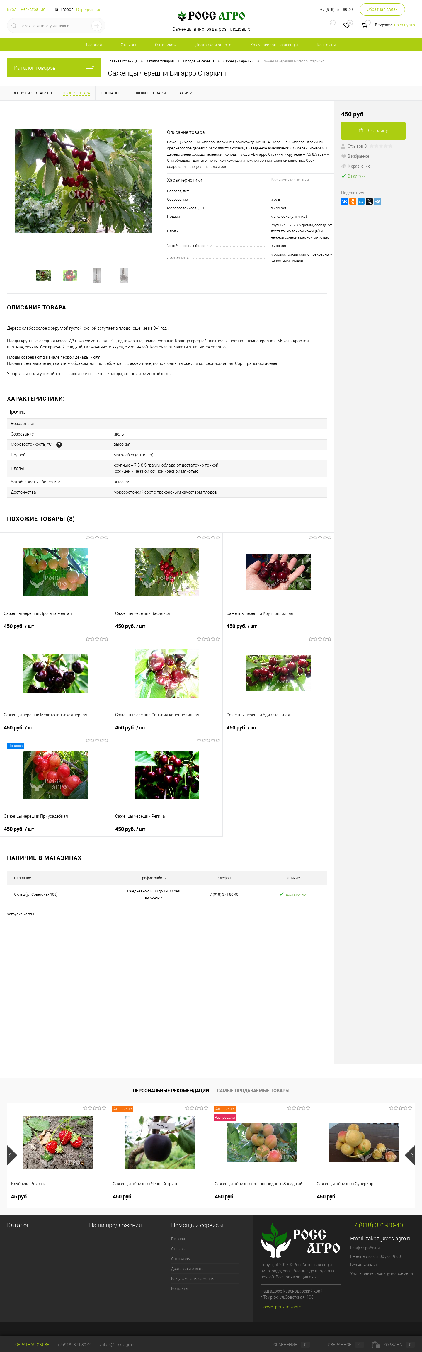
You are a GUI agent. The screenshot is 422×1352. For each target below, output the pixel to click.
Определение (88, 9)
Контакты (326, 44)
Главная (94, 44)
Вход (11, 9)
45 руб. (19, 1193)
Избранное (341, 1344)
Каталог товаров (54, 67)
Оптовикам (165, 44)
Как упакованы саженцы (274, 44)
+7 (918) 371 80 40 (74, 1344)
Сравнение (287, 1344)
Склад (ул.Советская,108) (35, 891)
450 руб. (19, 623)
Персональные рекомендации (171, 1087)
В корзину (373, 130)
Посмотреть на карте (281, 1303)
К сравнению (355, 166)
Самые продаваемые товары (253, 1087)
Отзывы (128, 44)
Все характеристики (290, 180)
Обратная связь (382, 9)
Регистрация (33, 9)
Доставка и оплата (213, 44)
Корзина (393, 1344)
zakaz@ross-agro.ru (388, 1235)
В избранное (355, 156)
